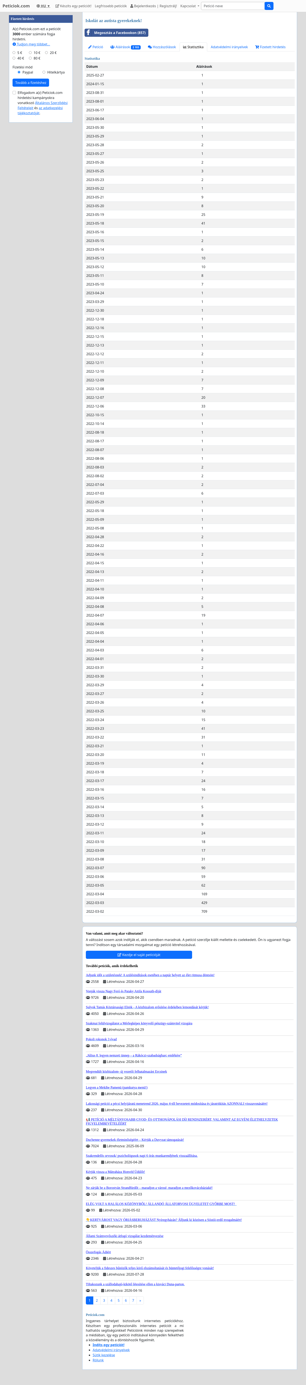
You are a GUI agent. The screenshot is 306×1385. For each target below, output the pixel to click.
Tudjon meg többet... (31, 171)
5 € (19, 180)
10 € (37, 180)
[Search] (233, 6)
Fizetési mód (23, 194)
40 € (20, 185)
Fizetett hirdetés (270, 47)
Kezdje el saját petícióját (139, 954)
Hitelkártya (56, 199)
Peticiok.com (16, 6)
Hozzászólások (162, 47)
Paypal (28, 199)
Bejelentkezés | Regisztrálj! (153, 6)
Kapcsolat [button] (188, 6)
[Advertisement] (41, 76)
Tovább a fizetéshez (30, 210)
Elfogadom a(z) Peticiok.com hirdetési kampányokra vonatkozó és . (43, 230)
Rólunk (98, 1360)
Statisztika (193, 47)
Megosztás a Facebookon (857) (115, 33)
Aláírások (125, 47)
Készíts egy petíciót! (73, 6)
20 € (53, 180)
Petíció (95, 47)
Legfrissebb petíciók (111, 6)
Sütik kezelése (104, 1355)
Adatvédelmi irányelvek (229, 47)
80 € (37, 185)
